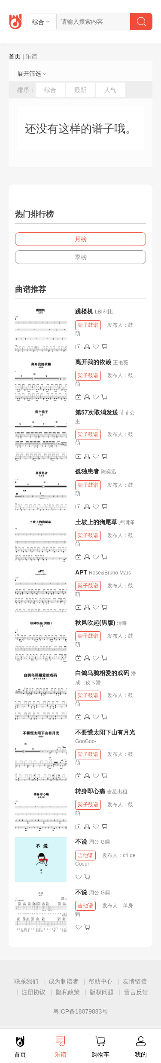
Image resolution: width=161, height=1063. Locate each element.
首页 (15, 56)
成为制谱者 (64, 981)
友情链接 (135, 981)
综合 (50, 89)
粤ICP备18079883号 (80, 1011)
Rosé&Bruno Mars (110, 573)
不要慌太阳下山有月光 (105, 732)
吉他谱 (85, 855)
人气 (110, 89)
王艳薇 (120, 362)
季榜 (81, 257)
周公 (94, 842)
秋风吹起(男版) (95, 622)
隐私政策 (68, 992)
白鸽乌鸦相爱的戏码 (102, 673)
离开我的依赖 (93, 362)
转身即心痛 (90, 791)
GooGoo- (85, 741)
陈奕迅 (108, 472)
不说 (82, 841)
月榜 (81, 239)
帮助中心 (100, 981)
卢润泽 (126, 522)
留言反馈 (136, 992)
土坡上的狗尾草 (96, 522)
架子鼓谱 (88, 325)
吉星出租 (117, 792)
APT (81, 572)
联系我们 (26, 981)
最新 (80, 89)
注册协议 (33, 992)
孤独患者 (87, 471)
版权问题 (102, 992)
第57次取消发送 (96, 412)
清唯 (122, 623)
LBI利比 (104, 312)
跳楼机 (84, 311)
